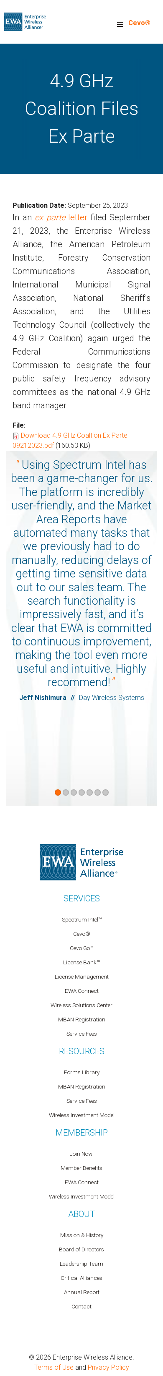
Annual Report (81, 1292)
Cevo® (139, 23)
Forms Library (81, 1072)
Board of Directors (81, 1249)
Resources (81, 1051)
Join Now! (82, 1153)
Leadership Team (81, 1263)
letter (61, 217)
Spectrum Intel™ (82, 919)
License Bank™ (81, 962)
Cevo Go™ (81, 948)
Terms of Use (54, 1367)
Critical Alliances (81, 1277)
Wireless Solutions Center (81, 1005)
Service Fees (81, 1033)
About (81, 1214)
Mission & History (81, 1235)
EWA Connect (82, 990)
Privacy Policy (108, 1367)
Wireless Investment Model (82, 1115)
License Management (82, 976)
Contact (81, 1306)
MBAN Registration (81, 1019)
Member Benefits (81, 1168)
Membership (82, 1133)
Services (82, 898)
